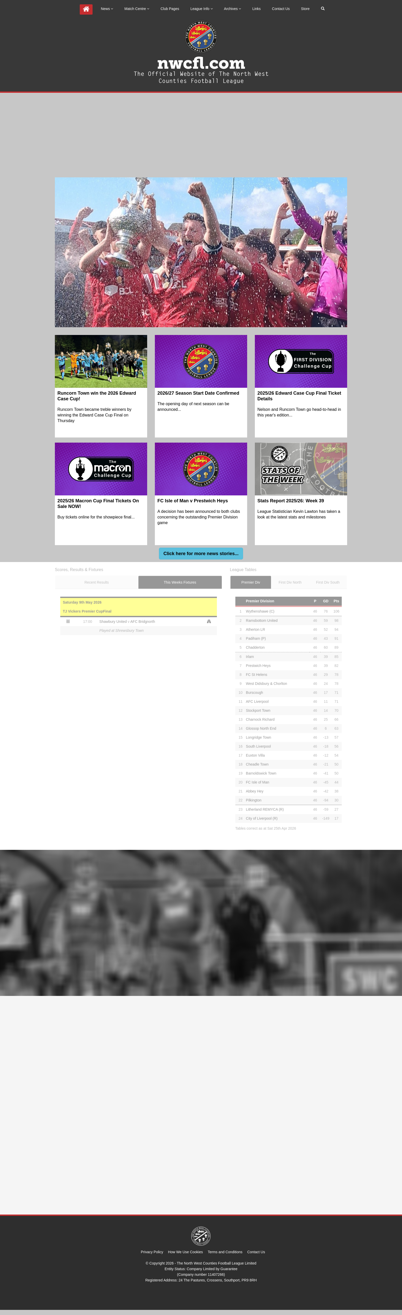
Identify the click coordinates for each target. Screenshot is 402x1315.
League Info (201, 9)
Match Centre (136, 9)
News (107, 9)
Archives (232, 9)
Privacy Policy (152, 1252)
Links (256, 9)
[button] (201, 553)
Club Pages (169, 9)
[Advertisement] (201, 131)
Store (305, 9)
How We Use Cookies (185, 1252)
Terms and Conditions (225, 1252)
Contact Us (281, 9)
